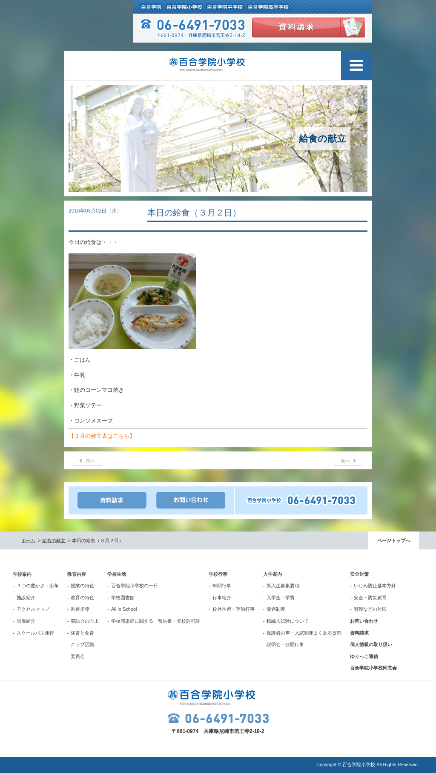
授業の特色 (82, 585)
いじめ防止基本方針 (375, 585)
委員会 (78, 656)
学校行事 (218, 574)
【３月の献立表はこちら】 (102, 436)
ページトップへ (393, 540)
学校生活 (116, 574)
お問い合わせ (364, 621)
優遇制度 (276, 609)
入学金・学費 (281, 597)
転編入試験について (288, 621)
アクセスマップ (33, 609)
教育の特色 (82, 597)
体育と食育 (82, 632)
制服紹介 (26, 621)
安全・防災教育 (370, 597)
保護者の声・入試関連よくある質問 (304, 632)
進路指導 (80, 609)
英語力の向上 (85, 621)
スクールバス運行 (35, 632)
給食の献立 (54, 540)
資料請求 (359, 632)
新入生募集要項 (283, 585)
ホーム (28, 540)
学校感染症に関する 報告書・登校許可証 (155, 621)
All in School (124, 609)
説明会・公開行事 (285, 644)
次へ (345, 460)
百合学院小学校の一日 (134, 585)
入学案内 (272, 574)
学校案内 (22, 574)
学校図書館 (123, 597)
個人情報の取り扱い (371, 644)
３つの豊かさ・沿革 (38, 585)
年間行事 (221, 585)
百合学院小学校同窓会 (373, 667)
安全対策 (359, 574)
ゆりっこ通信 (364, 656)
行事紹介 (221, 597)
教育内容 (76, 574)
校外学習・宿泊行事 (233, 609)
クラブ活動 (82, 644)
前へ (90, 460)
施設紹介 (26, 597)
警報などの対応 (370, 609)
